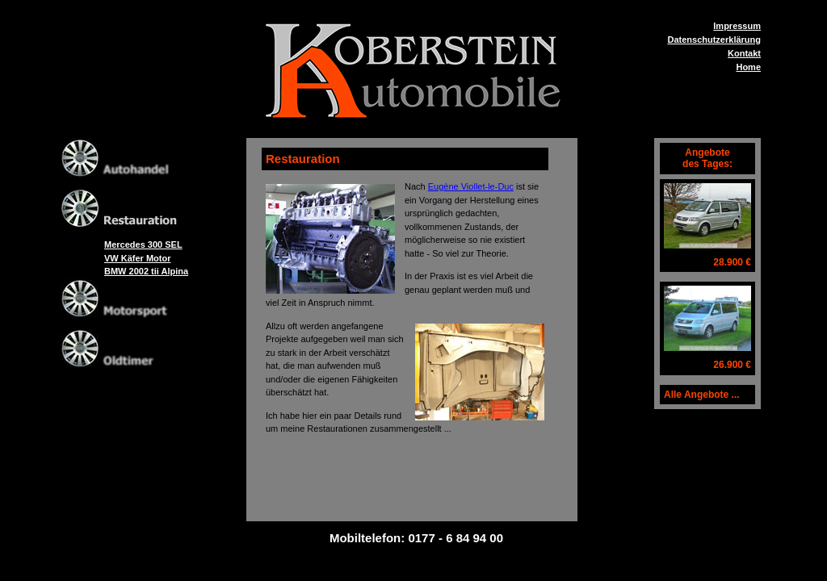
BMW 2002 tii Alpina (146, 271)
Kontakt (744, 53)
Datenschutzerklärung (714, 39)
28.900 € (732, 262)
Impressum (737, 26)
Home (748, 67)
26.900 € (732, 364)
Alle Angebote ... (702, 394)
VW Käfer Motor (137, 258)
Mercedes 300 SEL (143, 244)
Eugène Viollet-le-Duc (471, 186)
